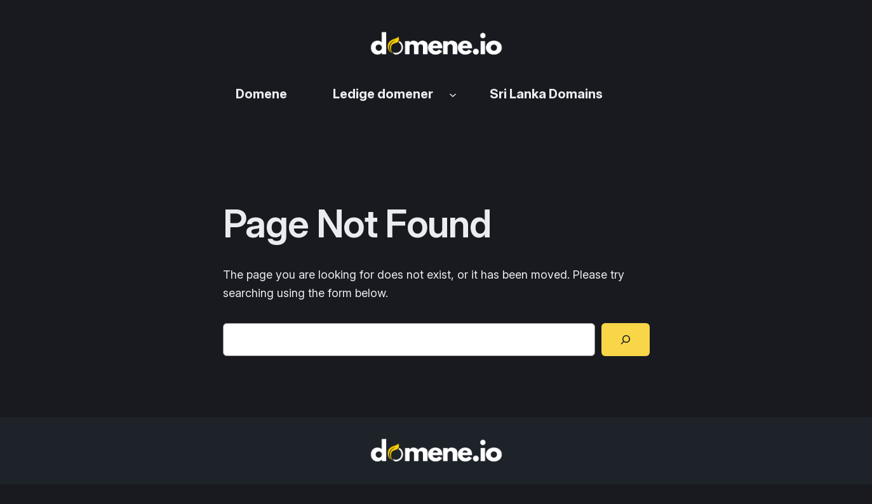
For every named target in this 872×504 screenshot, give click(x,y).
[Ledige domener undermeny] (453, 94)
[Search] (625, 339)
